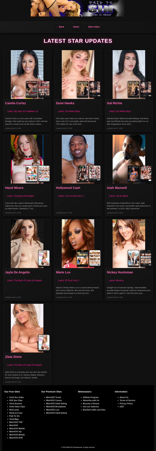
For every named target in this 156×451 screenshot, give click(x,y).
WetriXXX (13, 425)
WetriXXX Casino (54, 400)
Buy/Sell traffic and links (94, 410)
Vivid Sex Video (16, 397)
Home (76, 27)
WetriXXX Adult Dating (56, 404)
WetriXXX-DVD (16, 438)
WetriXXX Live (52, 410)
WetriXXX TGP (16, 422)
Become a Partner (91, 404)
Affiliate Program (91, 397)
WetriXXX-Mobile (17, 435)
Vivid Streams (15, 404)
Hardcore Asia (15, 413)
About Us (124, 397)
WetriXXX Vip (15, 432)
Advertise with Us (91, 400)
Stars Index (94, 27)
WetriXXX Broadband (56, 407)
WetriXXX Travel (53, 397)
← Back (60, 27)
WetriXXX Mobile (17, 429)
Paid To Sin (14, 416)
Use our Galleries (91, 407)
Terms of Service (127, 400)
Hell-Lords (14, 410)
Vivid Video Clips (17, 407)
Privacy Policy (126, 404)
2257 (122, 407)
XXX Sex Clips (16, 400)
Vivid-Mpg (14, 419)
